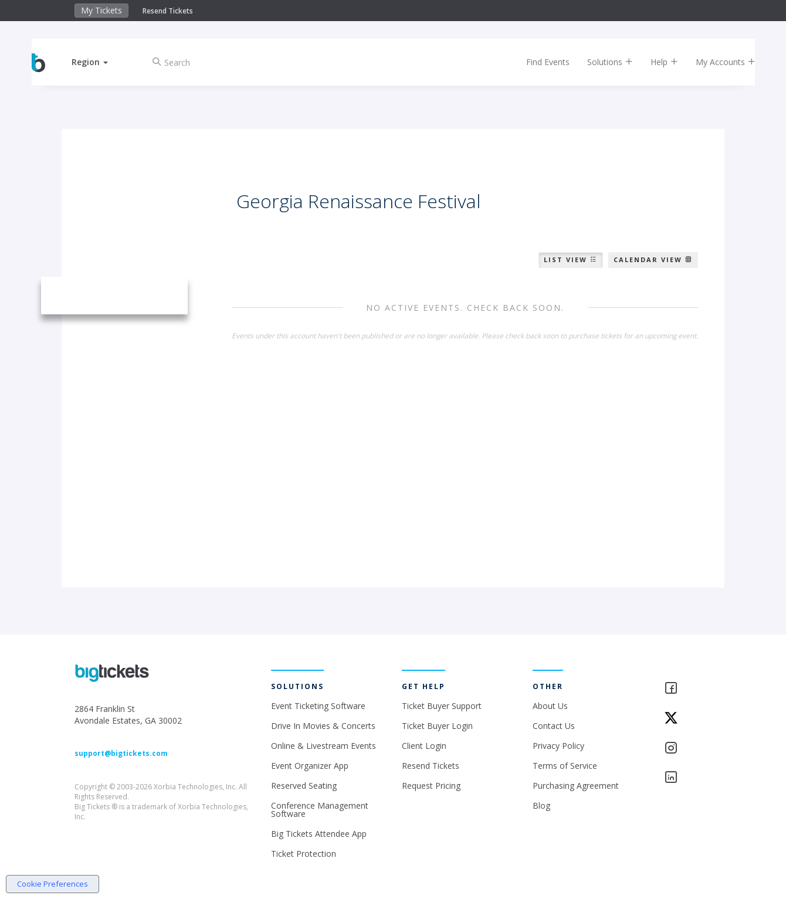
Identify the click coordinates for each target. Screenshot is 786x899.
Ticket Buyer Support (442, 705)
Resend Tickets (168, 11)
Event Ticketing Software (318, 705)
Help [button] (652, 61)
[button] (101, 61)
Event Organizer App (309, 765)
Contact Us (554, 725)
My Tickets (101, 10)
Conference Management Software (319, 809)
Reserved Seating (304, 785)
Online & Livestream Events (323, 745)
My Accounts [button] (714, 61)
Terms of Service (565, 765)
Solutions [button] (598, 61)
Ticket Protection (303, 853)
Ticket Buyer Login (437, 725)
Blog (541, 805)
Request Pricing (431, 785)
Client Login (424, 745)
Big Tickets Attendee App (319, 833)
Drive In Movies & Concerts (323, 725)
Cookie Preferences (52, 883)
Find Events (536, 61)
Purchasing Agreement (576, 785)
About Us (550, 705)
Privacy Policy (558, 745)
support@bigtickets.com (121, 753)
